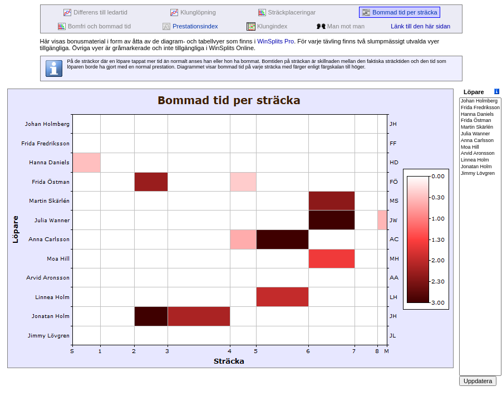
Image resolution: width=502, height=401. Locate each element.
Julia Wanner (480, 134)
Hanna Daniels (480, 114)
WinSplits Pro (275, 41)
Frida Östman (480, 121)
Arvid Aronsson (480, 153)
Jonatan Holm (480, 167)
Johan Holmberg (480, 101)
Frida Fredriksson (480, 108)
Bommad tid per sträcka (399, 12)
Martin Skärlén (480, 127)
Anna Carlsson (480, 141)
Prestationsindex (190, 26)
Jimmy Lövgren (480, 173)
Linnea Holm (480, 160)
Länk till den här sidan (420, 26)
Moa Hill (480, 147)
